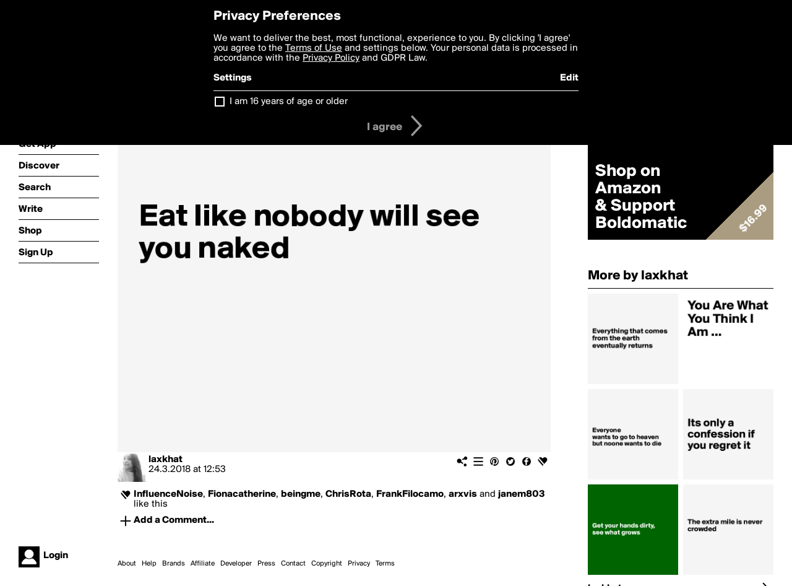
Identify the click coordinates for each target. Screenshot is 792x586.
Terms (385, 563)
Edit (569, 78)
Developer (236, 563)
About (127, 563)
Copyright (326, 563)
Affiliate (203, 563)
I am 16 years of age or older (289, 102)
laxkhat (165, 460)
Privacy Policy (331, 58)
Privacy (359, 563)
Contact (293, 563)
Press (266, 563)
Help (149, 563)
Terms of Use (313, 48)
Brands (173, 563)
